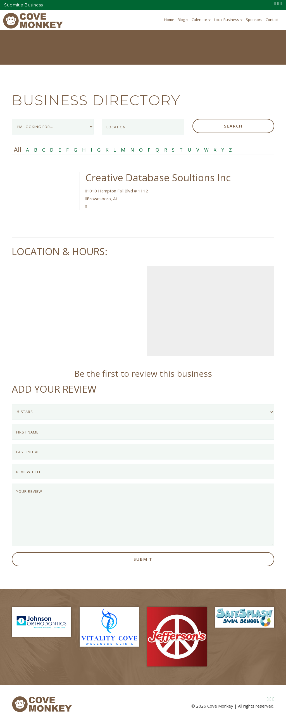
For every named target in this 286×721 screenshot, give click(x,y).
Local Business (228, 19)
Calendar (201, 19)
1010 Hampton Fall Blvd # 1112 (116, 191)
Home (169, 19)
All (17, 149)
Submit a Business (23, 5)
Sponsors (254, 19)
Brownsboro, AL (101, 198)
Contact (272, 19)
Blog (183, 19)
